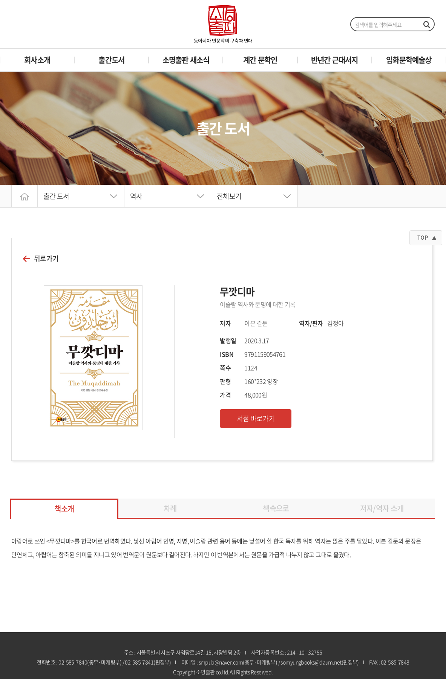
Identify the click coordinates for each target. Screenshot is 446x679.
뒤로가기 (46, 258)
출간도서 (111, 59)
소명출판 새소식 (186, 59)
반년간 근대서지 (334, 59)
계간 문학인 (260, 59)
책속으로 (276, 508)
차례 (170, 508)
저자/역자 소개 (382, 508)
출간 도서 (56, 196)
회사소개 (37, 59)
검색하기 (426, 24)
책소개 (64, 508)
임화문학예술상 (408, 59)
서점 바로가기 (256, 418)
